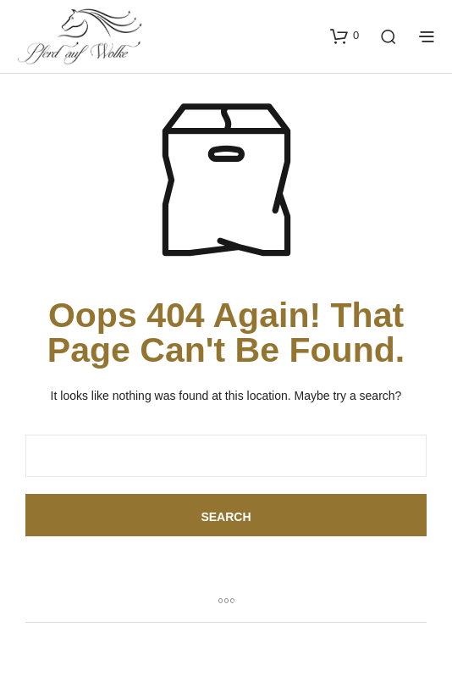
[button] (344, 35)
